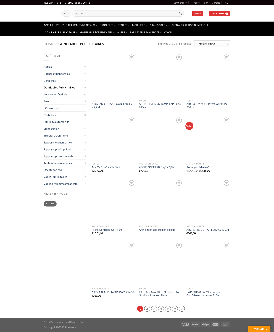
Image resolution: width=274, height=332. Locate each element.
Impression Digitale (55, 94)
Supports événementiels (58, 142)
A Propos (195, 2)
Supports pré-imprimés (58, 149)
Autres (48, 66)
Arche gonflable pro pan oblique (157, 229)
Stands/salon (51, 128)
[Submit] (181, 14)
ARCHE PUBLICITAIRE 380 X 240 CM (207, 229)
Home (49, 44)
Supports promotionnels (58, 156)
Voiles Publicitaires (55, 176)
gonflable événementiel (97, 32)
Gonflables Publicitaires (59, 87)
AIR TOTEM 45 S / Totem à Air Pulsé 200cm (207, 105)
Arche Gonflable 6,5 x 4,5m (107, 229)
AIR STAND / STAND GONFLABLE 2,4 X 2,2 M (113, 105)
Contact (216, 2)
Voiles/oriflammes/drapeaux (76, 25)
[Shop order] (212, 43)
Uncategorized (53, 169)
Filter (50, 203)
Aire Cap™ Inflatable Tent (106, 167)
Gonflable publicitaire (61, 32)
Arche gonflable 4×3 (197, 167)
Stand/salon (160, 25)
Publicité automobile (56, 121)
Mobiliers (140, 25)
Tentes (124, 25)
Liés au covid (51, 108)
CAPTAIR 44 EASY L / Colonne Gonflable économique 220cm (203, 294)
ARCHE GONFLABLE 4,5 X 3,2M (157, 167)
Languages (180, 2)
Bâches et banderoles (57, 73)
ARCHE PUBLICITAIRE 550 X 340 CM (113, 292)
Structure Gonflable (56, 135)
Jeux (46, 101)
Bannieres (108, 25)
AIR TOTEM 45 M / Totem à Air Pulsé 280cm (160, 105)
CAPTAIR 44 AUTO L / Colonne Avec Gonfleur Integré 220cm (160, 294)
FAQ (226, 2)
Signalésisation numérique (191, 25)
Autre (122, 32)
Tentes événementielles (58, 163)
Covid (168, 32)
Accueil (49, 25)
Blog (206, 2)
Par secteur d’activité (146, 32)
